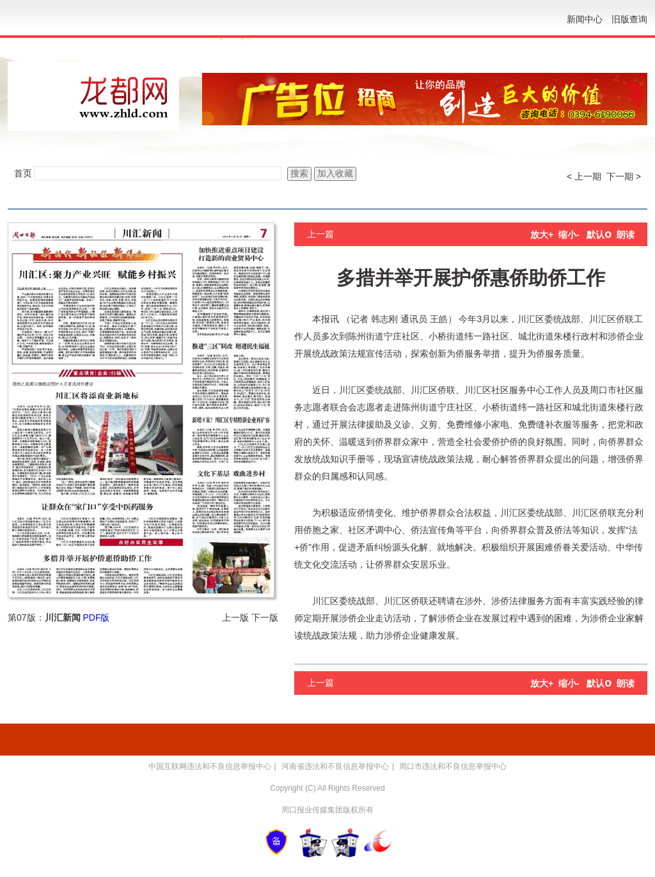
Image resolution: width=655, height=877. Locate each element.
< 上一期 (584, 176)
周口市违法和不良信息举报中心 (453, 766)
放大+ (541, 234)
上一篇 (320, 234)
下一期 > (623, 176)
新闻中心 (585, 19)
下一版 (264, 617)
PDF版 (96, 617)
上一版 (235, 617)
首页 (23, 173)
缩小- (569, 234)
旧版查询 (629, 19)
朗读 (626, 234)
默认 (599, 234)
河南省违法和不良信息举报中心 (335, 766)
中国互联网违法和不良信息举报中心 (209, 766)
